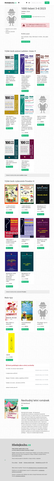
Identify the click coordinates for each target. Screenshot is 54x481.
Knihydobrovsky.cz (38, 370)
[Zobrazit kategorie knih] (18, 2)
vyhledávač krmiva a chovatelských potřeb (36, 467)
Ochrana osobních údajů (28, 462)
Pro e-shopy (14, 462)
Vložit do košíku (26, 16)
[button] (29, 2)
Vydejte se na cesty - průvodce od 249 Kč (15, 382)
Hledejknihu (10, 3)
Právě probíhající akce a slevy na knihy (20, 365)
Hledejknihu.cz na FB (39, 462)
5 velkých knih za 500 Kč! (11, 373)
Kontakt (19, 462)
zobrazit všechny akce (11, 387)
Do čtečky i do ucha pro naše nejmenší (14, 368)
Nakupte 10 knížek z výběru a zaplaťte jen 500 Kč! (17, 378)
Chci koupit (9, 84)
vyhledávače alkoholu (19, 476)
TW (45, 462)
